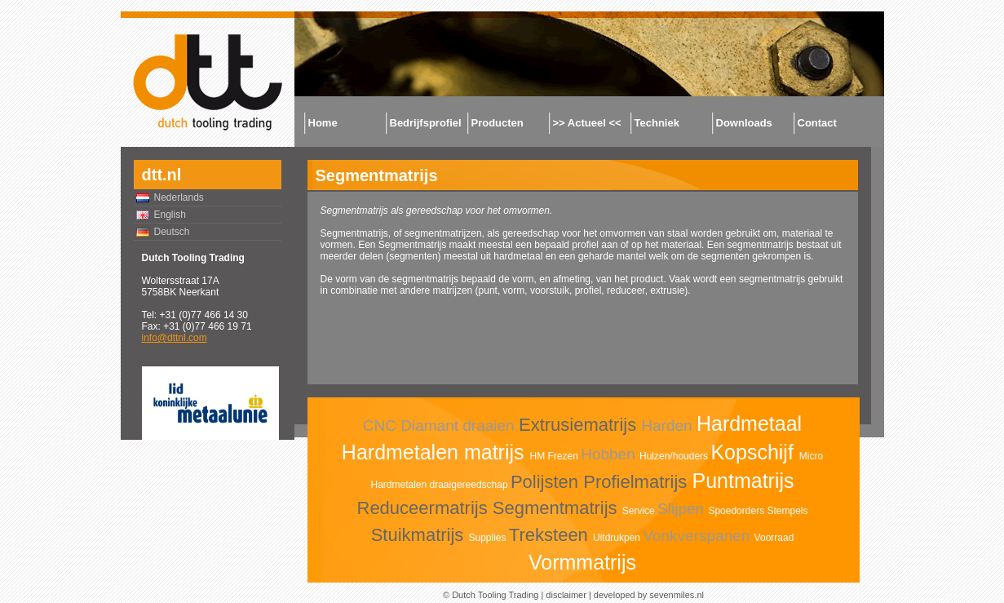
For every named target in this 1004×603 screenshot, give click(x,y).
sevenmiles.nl (676, 595)
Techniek (657, 123)
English (170, 214)
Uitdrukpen (618, 537)
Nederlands (179, 197)
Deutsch (172, 231)
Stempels (787, 511)
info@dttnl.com (174, 338)
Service (639, 511)
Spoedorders (737, 511)
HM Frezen (555, 456)
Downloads (744, 123)
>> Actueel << (587, 123)
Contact (817, 123)
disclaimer (566, 595)
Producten (497, 123)
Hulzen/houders (674, 456)
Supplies (488, 537)
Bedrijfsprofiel (426, 123)
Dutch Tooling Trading (495, 595)
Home (323, 123)
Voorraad (774, 537)
